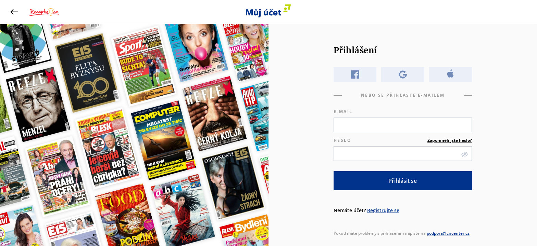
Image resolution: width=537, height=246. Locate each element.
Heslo (403, 140)
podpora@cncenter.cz (448, 233)
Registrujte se (383, 210)
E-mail (343, 111)
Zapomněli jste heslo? (449, 140)
